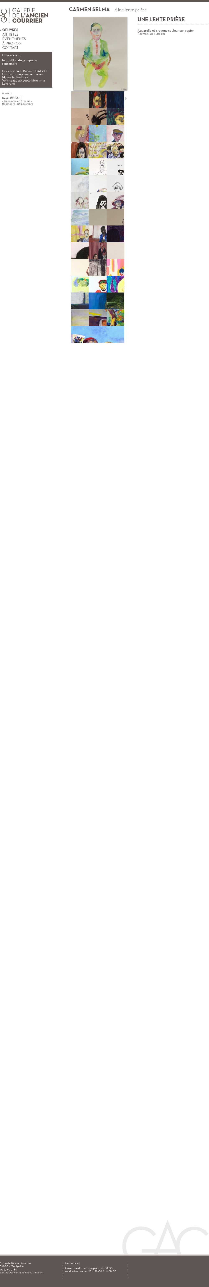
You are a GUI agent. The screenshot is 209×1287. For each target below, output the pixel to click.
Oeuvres (9, 30)
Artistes (9, 34)
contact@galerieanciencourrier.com (21, 1272)
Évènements (13, 39)
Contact (9, 47)
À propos (10, 43)
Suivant (126, 98)
